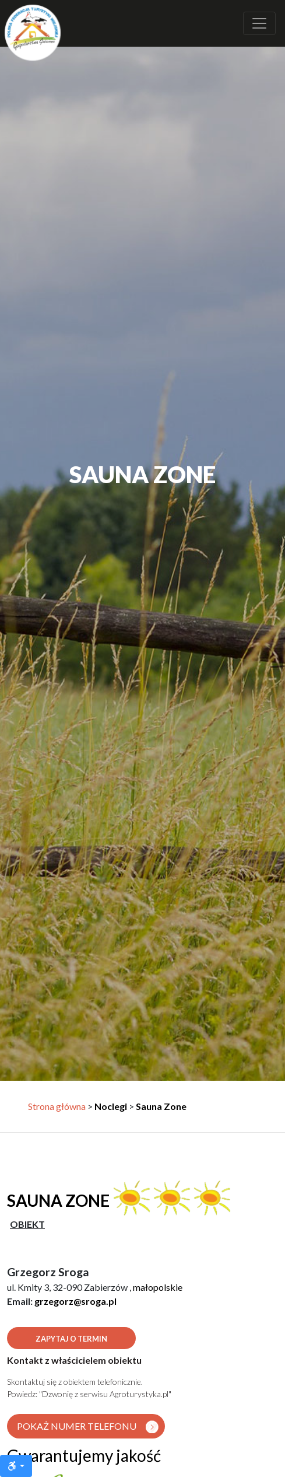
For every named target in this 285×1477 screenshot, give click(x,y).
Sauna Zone (161, 1106)
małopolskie (157, 1287)
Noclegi (110, 1106)
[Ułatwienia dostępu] (16, 1466)
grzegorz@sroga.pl (75, 1301)
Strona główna (57, 1106)
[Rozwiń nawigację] (259, 23)
